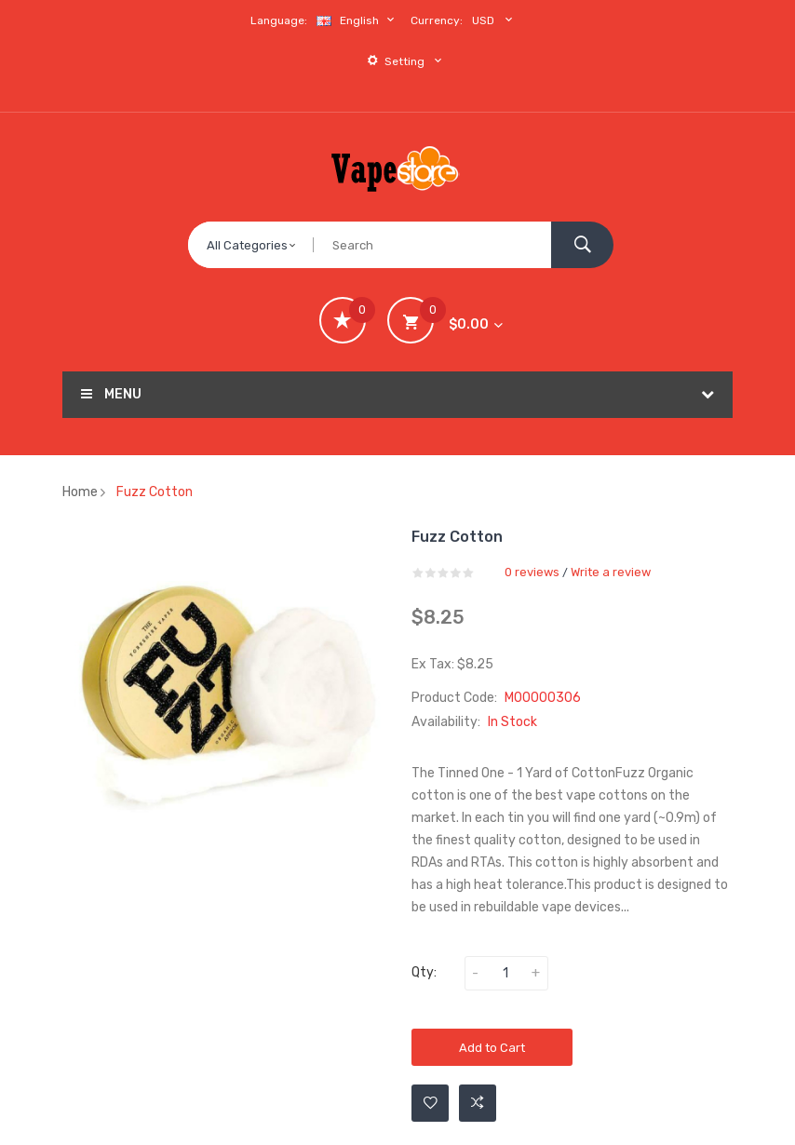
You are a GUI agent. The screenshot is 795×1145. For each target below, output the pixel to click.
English (357, 20)
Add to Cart (492, 1048)
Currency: (437, 20)
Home (80, 492)
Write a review (611, 572)
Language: (278, 20)
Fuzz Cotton (154, 492)
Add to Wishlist (431, 1103)
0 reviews (532, 572)
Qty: (424, 972)
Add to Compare (477, 1103)
